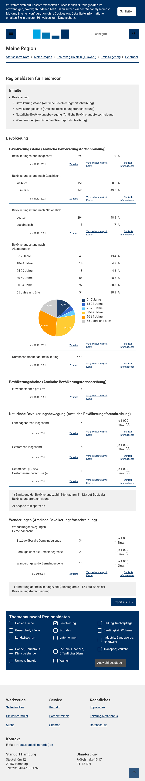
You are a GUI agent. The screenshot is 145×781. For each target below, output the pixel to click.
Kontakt (54, 707)
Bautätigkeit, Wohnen (118, 630)
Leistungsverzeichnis (104, 716)
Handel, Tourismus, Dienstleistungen (28, 651)
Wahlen (64, 660)
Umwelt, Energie (25, 660)
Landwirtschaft (25, 637)
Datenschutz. (67, 17)
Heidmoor (131, 57)
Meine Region (43, 57)
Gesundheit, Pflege (27, 630)
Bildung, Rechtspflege (118, 623)
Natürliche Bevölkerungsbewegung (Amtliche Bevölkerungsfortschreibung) (65, 114)
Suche (10, 725)
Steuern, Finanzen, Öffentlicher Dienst (71, 651)
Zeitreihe (73, 164)
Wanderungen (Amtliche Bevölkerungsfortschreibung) (51, 120)
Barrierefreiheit (59, 716)
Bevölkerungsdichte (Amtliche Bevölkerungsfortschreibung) (55, 109)
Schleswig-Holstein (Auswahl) (76, 57)
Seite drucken (15, 707)
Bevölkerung (20, 97)
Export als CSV (123, 602)
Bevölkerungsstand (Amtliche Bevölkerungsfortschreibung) (55, 103)
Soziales (65, 630)
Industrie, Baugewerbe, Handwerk (118, 640)
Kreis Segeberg (111, 57)
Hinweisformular (17, 716)
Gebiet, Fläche (24, 623)
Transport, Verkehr (116, 649)
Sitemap (54, 725)
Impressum (97, 707)
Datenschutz (98, 725)
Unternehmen (68, 637)
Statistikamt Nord (17, 57)
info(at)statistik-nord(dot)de (34, 745)
